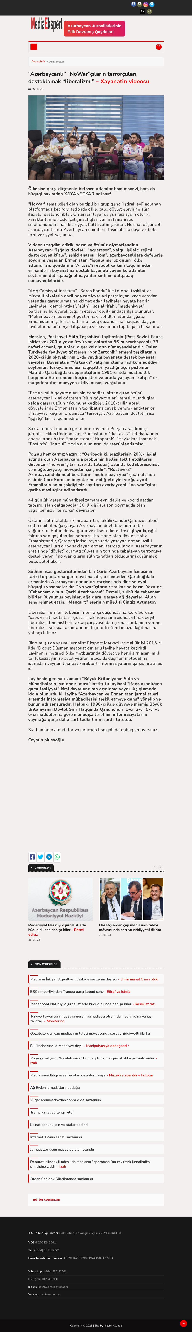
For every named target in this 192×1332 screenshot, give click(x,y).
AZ (149, 11)
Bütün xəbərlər (46, 1199)
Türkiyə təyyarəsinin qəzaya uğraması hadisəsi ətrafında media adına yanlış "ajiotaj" (91, 1018)
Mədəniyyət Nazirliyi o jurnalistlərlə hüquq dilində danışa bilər (57, 930)
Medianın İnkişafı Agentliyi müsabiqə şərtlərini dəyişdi (94, 979)
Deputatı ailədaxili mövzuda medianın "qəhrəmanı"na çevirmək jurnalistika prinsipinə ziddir (90, 1164)
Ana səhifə (38, 61)
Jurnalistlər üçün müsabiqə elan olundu (62, 1149)
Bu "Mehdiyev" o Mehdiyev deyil (79, 1045)
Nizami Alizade (113, 1325)
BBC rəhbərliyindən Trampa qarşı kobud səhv (80, 991)
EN (142, 11)
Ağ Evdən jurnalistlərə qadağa (55, 1087)
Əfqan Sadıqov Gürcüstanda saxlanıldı (61, 1179)
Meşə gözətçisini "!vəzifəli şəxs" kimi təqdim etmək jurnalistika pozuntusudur (93, 1060)
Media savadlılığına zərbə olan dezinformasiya (91, 1075)
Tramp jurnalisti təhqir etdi (51, 1112)
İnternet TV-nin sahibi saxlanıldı (56, 1137)
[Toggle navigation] (33, 47)
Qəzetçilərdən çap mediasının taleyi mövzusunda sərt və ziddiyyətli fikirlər (130, 927)
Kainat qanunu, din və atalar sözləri (59, 1124)
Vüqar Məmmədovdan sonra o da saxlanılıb (65, 1100)
